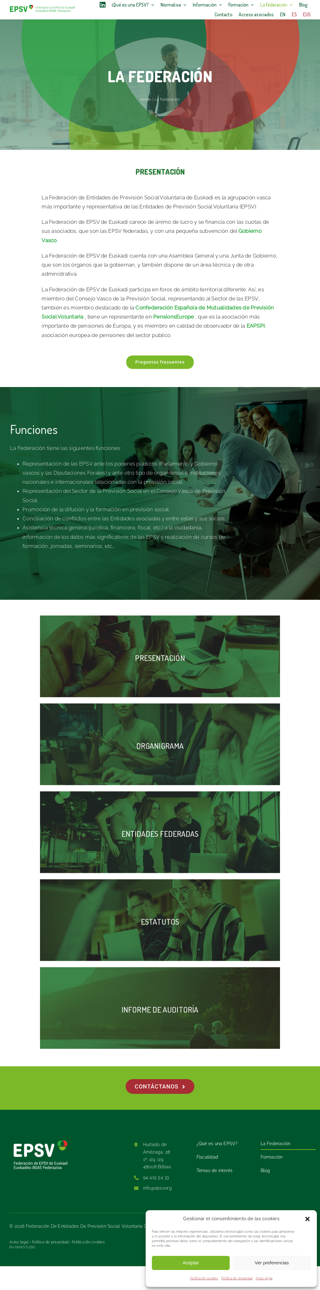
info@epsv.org (157, 1188)
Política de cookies (204, 1278)
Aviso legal (264, 1278)
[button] (307, 1219)
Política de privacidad (237, 1278)
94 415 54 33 (156, 1177)
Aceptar (191, 1262)
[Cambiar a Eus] (307, 14)
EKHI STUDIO (25, 1247)
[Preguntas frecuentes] (160, 364)
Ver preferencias (272, 1262)
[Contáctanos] (160, 1086)
